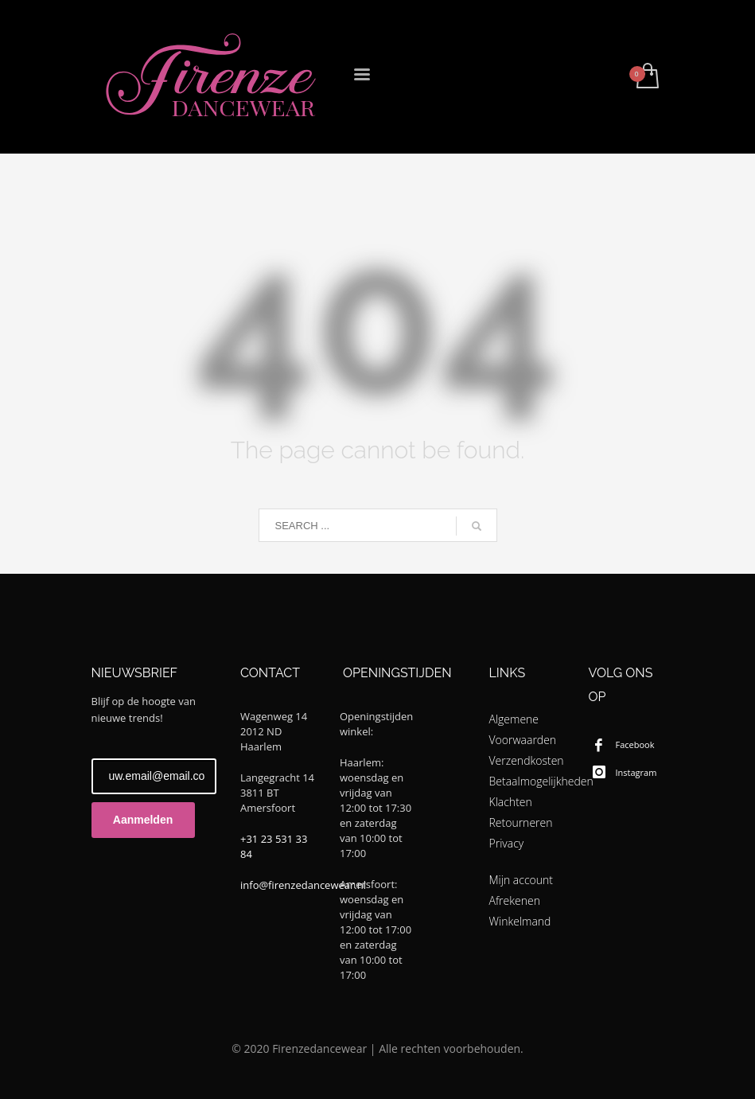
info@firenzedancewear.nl (303, 885)
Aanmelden (143, 819)
